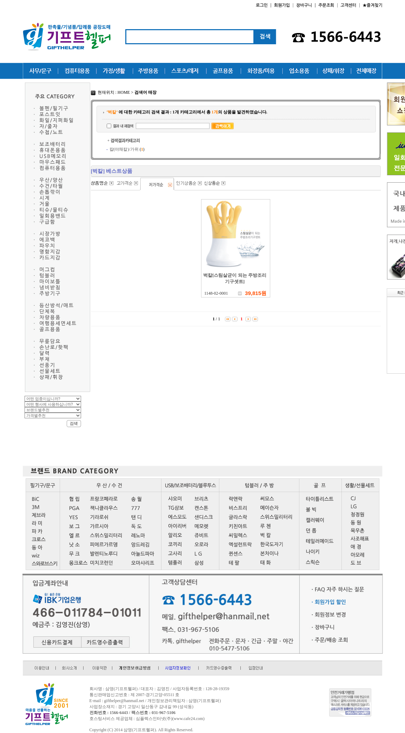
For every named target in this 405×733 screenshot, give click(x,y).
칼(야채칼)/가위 (127, 149)
